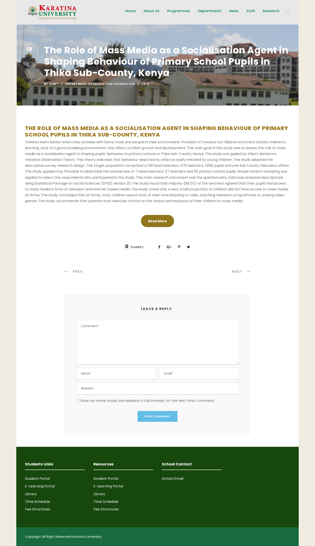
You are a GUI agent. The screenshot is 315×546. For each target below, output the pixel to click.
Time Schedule (37, 501)
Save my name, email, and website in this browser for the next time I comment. (147, 400)
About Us (151, 10)
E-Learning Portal (40, 486)
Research (271, 10)
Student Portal (37, 478)
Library (31, 494)
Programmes (178, 10)
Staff (250, 10)
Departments (209, 10)
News (234, 10)
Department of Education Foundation (100, 84)
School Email (172, 478)
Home (130, 10)
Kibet (54, 84)
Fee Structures (37, 509)
